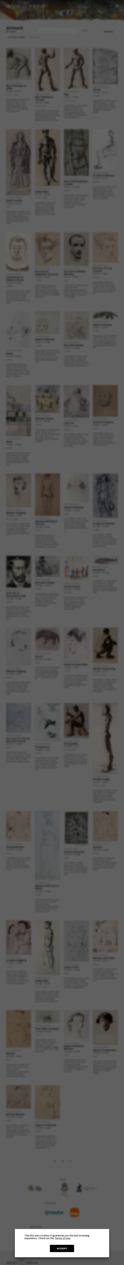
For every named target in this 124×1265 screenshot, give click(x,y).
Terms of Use (62, 1238)
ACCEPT (62, 1248)
